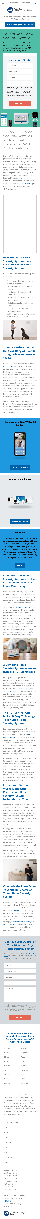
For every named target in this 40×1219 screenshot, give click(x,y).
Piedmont (24, 1066)
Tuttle (23, 1057)
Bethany (7, 1083)
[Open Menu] (3, 3)
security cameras (10, 366)
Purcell (6, 1061)
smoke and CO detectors (22, 607)
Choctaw (7, 1048)
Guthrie (6, 1074)
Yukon (6, 1070)
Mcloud (23, 1074)
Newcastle (24, 1070)
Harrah (23, 1079)
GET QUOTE (20, 103)
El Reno (23, 1061)
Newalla (7, 1066)
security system (23, 183)
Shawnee (24, 1048)
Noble (6, 1079)
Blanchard (24, 1083)
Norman (7, 1053)
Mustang (7, 1057)
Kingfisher (24, 1053)
